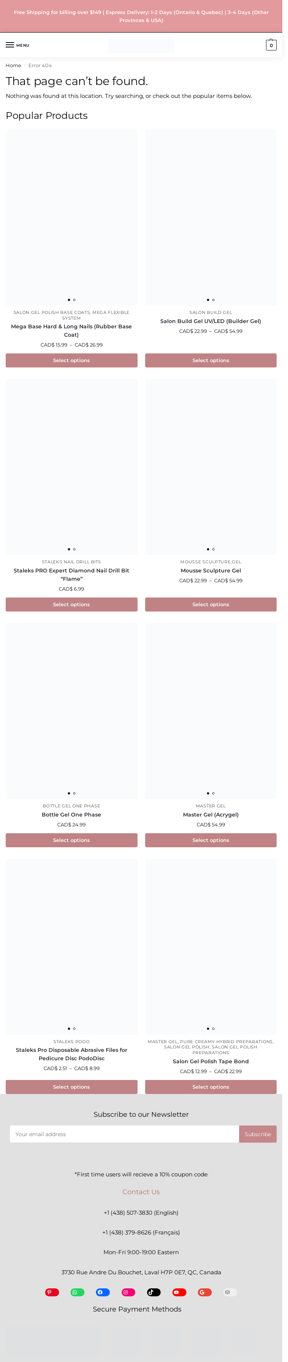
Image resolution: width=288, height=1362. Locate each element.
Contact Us (141, 1192)
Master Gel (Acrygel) (211, 815)
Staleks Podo (71, 1041)
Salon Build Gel (210, 312)
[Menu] (17, 45)
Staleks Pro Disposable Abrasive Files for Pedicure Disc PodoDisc (71, 1054)
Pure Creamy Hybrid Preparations (226, 1041)
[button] (270, 45)
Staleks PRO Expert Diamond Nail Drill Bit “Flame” (71, 575)
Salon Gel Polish (187, 1047)
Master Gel (211, 806)
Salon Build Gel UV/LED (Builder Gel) (210, 321)
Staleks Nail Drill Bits (71, 562)
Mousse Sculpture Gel (210, 562)
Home (13, 65)
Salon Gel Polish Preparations (225, 1050)
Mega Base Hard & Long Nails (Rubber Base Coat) (71, 330)
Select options (71, 360)
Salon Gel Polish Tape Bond (211, 1061)
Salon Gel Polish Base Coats (52, 312)
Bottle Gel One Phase (71, 806)
